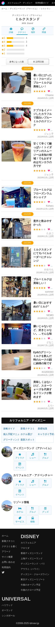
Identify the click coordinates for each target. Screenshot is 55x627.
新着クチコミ (28, 428)
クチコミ (22, 30)
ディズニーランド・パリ (33, 563)
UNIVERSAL (16, 599)
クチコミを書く (9, 546)
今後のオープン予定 (30, 584)
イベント (19, 466)
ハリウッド (7, 605)
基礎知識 (42, 428)
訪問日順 (38, 62)
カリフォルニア (28, 542)
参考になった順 (16, 62)
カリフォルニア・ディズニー (20, 3)
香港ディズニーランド (32, 553)
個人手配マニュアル (11, 434)
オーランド (7, 610)
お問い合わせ (8, 562)
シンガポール (8, 615)
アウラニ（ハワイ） (30, 569)
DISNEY (30, 536)
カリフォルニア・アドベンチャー (33, 475)
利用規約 (6, 567)
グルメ (45, 456)
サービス (19, 520)
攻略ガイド (9, 428)
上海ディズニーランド (32, 558)
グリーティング (11, 439)
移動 (32, 520)
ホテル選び (26, 434)
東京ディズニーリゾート (33, 579)
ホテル (20, 510)
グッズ (45, 510)
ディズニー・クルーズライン (35, 574)
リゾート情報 (21, 502)
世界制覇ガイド (42, 3)
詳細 (11, 30)
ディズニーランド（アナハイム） (27, 15)
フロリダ (25, 548)
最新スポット (28, 439)
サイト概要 (7, 557)
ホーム (4, 9)
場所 (33, 30)
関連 (44, 30)
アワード (6, 551)
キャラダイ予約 (45, 434)
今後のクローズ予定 (30, 590)
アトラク (19, 456)
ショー (32, 456)
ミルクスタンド (27, 19)
